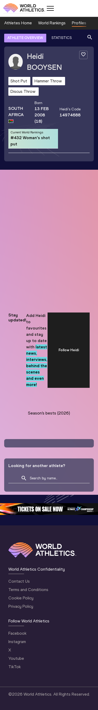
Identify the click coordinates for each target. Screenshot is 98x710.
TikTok (14, 666)
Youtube (16, 658)
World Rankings (52, 22)
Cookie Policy (20, 597)
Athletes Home (18, 22)
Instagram (17, 641)
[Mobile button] (50, 8)
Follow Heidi (69, 350)
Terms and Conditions (28, 589)
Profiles (79, 22)
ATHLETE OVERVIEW (25, 38)
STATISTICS (61, 38)
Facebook (17, 633)
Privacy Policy (20, 606)
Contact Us (19, 581)
